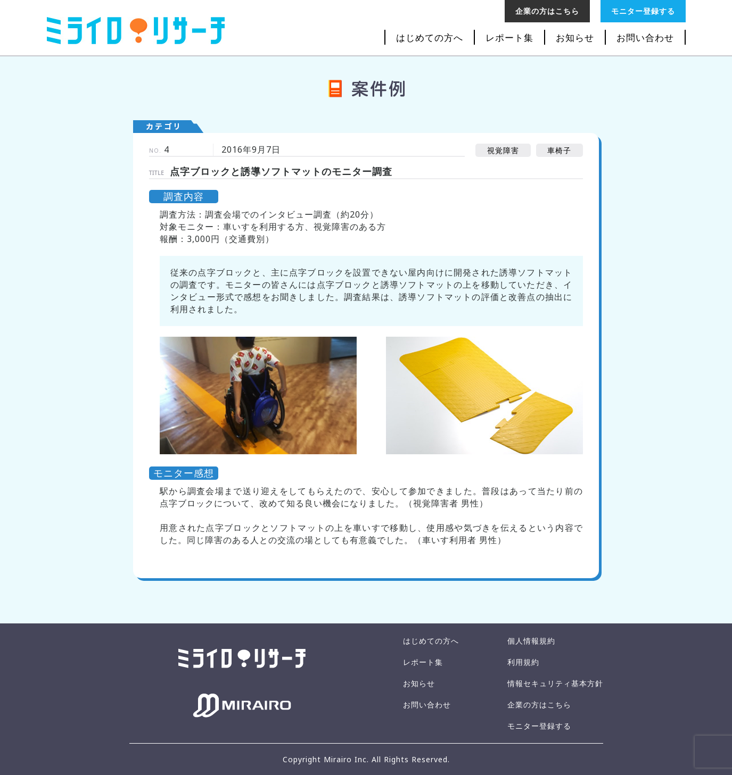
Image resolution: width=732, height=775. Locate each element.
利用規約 (523, 662)
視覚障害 (503, 150)
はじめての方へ (429, 37)
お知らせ (575, 37)
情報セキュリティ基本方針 (555, 683)
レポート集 (509, 37)
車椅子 (559, 150)
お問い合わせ (645, 37)
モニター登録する (643, 11)
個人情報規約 (531, 641)
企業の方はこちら (547, 11)
